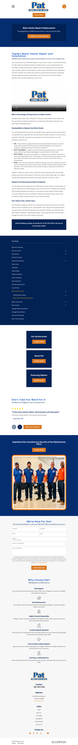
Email (41, 533)
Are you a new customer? (18, 543)
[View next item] (20, 427)
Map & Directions (39, 701)
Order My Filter (39, 722)
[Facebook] (34, 733)
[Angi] (44, 733)
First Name (14, 528)
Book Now (39, 15)
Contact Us (39, 724)
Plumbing (39, 716)
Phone (13, 533)
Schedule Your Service (39, 36)
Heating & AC (39, 719)
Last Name (42, 528)
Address (14, 538)
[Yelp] (37, 733)
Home (39, 710)
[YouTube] (48, 733)
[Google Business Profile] (30, 733)
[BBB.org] (41, 733)
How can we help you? (17, 548)
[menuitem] (39, 247)
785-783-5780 (39, 687)
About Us (39, 713)
